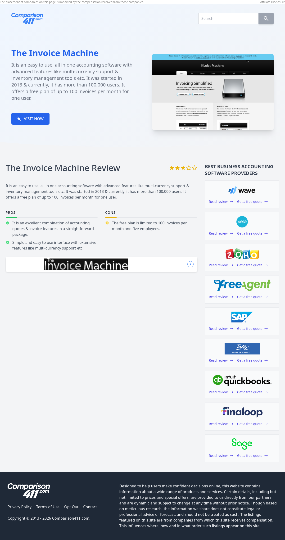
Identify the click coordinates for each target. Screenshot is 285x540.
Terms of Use (47, 506)
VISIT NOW (30, 118)
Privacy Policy (20, 506)
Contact (90, 506)
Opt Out (71, 506)
